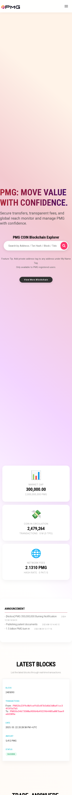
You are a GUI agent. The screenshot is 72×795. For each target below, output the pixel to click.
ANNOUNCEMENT (15, 608)
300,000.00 (36, 489)
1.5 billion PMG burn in (18, 628)
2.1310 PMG (36, 567)
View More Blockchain (36, 280)
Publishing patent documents (21, 624)
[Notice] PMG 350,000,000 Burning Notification (31, 616)
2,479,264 (36, 528)
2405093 (10, 692)
